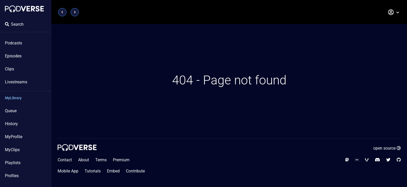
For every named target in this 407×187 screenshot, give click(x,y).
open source (387, 148)
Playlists (13, 162)
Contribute (135, 171)
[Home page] (24, 8)
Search (14, 24)
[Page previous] (62, 12)
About (83, 159)
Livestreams (16, 81)
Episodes (13, 56)
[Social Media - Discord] (377, 159)
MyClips (12, 149)
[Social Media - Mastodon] (347, 159)
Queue (11, 110)
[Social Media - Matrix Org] (357, 159)
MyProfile (13, 136)
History (11, 123)
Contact (65, 159)
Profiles (12, 175)
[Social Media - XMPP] (367, 159)
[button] (394, 12)
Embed (113, 171)
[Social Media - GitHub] (399, 159)
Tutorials (93, 171)
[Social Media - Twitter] (388, 159)
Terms (101, 159)
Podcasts (13, 43)
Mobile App (68, 171)
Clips (9, 68)
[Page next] (75, 12)
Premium (121, 159)
